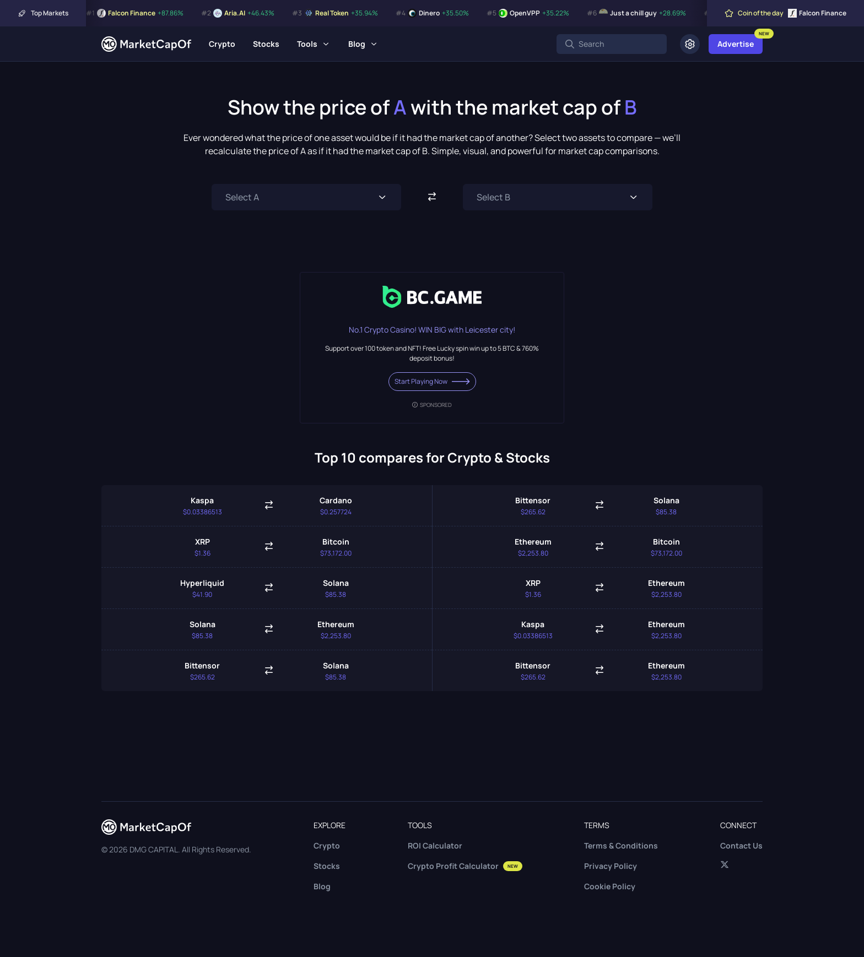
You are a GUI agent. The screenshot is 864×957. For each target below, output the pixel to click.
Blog (356, 44)
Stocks (266, 44)
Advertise (735, 44)
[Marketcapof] (146, 44)
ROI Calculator (435, 845)
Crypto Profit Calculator (465, 866)
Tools (307, 44)
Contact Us (741, 845)
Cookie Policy (609, 886)
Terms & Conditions (621, 845)
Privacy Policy (610, 866)
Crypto (222, 44)
